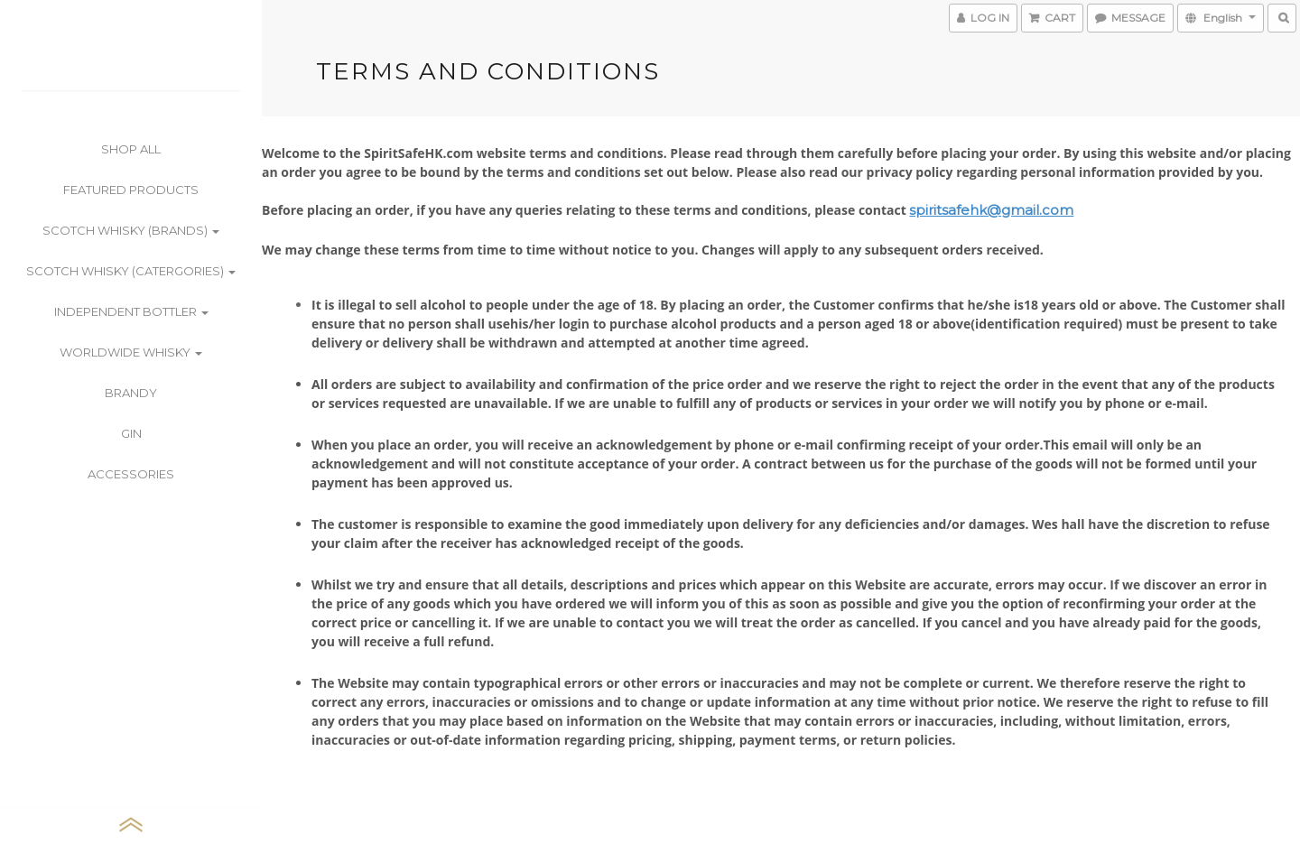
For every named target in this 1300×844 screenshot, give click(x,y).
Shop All (131, 149)
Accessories (131, 474)
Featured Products (131, 189)
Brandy (131, 392)
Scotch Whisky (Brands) (130, 230)
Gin (131, 433)
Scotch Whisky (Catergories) (131, 271)
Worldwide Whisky (131, 352)
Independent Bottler (131, 311)
